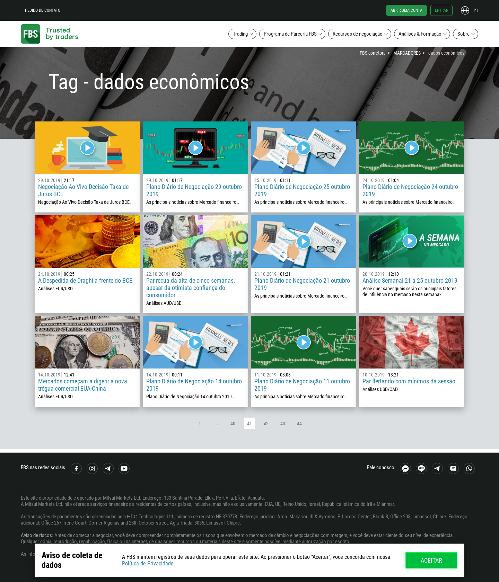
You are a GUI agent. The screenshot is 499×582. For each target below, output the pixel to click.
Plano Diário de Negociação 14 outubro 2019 (194, 385)
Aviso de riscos (36, 535)
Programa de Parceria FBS (290, 34)
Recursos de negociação (358, 34)
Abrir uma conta (406, 10)
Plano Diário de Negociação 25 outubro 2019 (302, 190)
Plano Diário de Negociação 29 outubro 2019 (194, 190)
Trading (240, 34)
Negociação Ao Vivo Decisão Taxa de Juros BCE (83, 190)
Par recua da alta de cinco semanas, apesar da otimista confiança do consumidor (190, 288)
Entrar (441, 10)
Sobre (463, 34)
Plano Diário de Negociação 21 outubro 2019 (302, 284)
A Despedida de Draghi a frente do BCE (85, 280)
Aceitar (431, 560)
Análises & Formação (420, 34)
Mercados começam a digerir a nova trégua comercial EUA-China (82, 385)
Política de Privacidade (148, 563)
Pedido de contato (42, 10)
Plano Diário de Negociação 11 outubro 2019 (302, 385)
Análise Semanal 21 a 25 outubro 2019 (409, 280)
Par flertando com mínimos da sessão (408, 381)
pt (476, 10)
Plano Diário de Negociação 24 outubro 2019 (410, 190)
